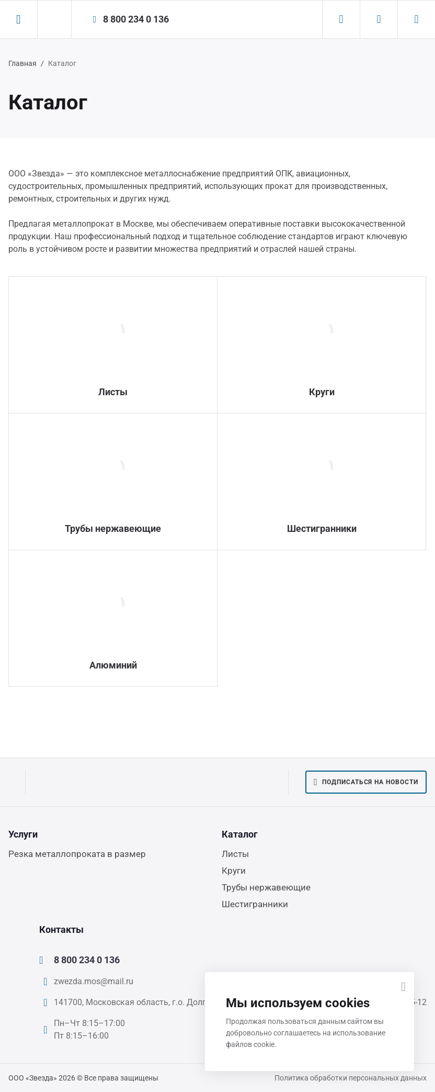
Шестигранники (322, 528)
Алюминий (113, 665)
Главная (22, 63)
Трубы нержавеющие (113, 528)
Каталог (240, 834)
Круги (322, 391)
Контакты (61, 929)
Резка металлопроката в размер (77, 854)
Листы (113, 391)
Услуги (23, 834)
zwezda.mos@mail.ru (93, 981)
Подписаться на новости (366, 782)
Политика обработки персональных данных (350, 1078)
